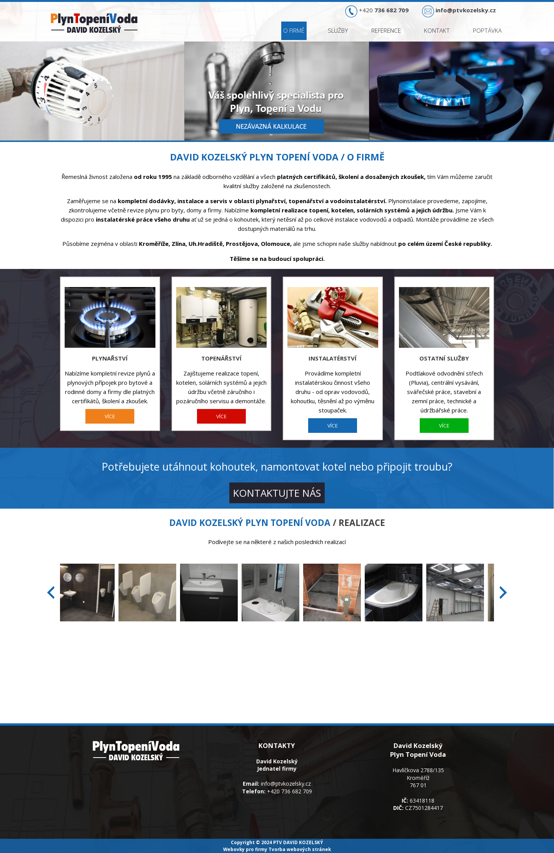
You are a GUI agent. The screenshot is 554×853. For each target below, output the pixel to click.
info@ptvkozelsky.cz (286, 783)
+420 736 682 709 (289, 791)
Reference (386, 31)
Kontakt (437, 31)
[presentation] (51, 592)
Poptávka (487, 31)
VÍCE (110, 416)
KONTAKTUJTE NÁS (277, 492)
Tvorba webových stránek (300, 849)
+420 (384, 10)
